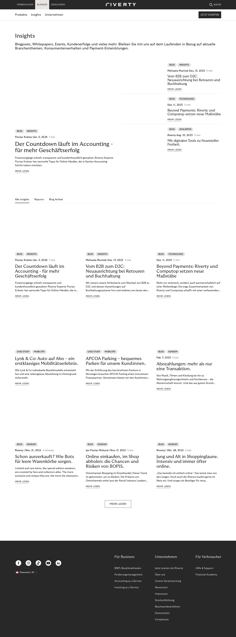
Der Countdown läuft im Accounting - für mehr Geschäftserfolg (64, 147)
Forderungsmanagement (128, 574)
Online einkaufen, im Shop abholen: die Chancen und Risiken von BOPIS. (112, 461)
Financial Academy (206, 574)
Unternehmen (54, 14)
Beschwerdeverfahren (167, 606)
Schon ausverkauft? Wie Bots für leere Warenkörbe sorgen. (44, 459)
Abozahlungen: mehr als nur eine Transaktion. (184, 366)
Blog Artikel (56, 199)
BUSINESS (42, 5)
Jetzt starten (210, 15)
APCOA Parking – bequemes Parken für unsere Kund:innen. (116, 361)
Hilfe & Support (205, 568)
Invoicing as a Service (126, 587)
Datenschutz (162, 613)
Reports (39, 199)
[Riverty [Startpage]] (119, 5)
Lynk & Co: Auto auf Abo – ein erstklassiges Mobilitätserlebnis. (46, 361)
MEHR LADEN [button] (118, 504)
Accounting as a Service (128, 581)
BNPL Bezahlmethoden (127, 568)
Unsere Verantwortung (168, 581)
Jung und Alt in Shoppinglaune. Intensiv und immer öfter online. (187, 461)
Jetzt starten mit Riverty (169, 568)
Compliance (162, 619)
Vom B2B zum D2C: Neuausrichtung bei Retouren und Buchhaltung (193, 80)
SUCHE (215, 4)
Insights (36, 14)
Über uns (160, 574)
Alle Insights (22, 199)
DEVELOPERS (58, 5)
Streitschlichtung (164, 600)
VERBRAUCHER (25, 5)
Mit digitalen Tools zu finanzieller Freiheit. (193, 142)
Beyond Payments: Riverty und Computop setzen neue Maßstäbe (194, 112)
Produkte (21, 14)
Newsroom (161, 587)
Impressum (161, 594)
